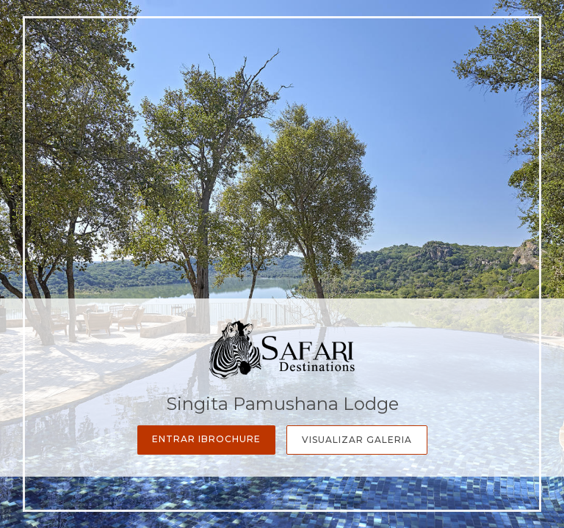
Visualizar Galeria (357, 439)
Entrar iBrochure (206, 438)
